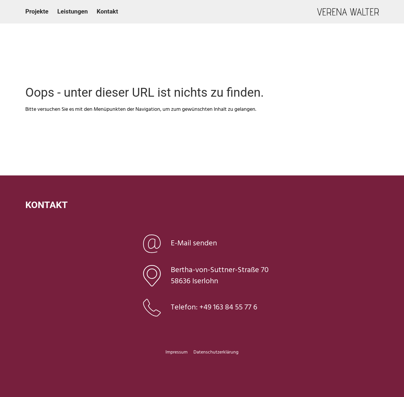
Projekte (36, 11)
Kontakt (107, 11)
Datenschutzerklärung (216, 352)
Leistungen (72, 11)
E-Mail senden (194, 243)
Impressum (176, 352)
